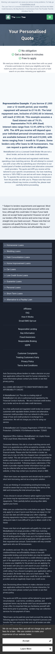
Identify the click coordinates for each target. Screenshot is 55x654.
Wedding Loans (13, 251)
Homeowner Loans (14, 245)
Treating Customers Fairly (27, 357)
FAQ (27, 313)
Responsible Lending (27, 329)
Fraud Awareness (27, 337)
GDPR (27, 345)
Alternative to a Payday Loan (18, 299)
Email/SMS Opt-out (27, 321)
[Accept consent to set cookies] (27, 641)
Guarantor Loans (13, 281)
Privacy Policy (27, 361)
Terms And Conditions (27, 365)
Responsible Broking (27, 341)
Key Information (27, 333)
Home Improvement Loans (18, 263)
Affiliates (28, 309)
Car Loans (10, 269)
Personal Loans (13, 287)
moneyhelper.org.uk (28, 4)
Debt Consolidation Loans (17, 257)
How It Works (28, 317)
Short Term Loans (14, 293)
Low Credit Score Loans (16, 275)
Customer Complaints (27, 353)
